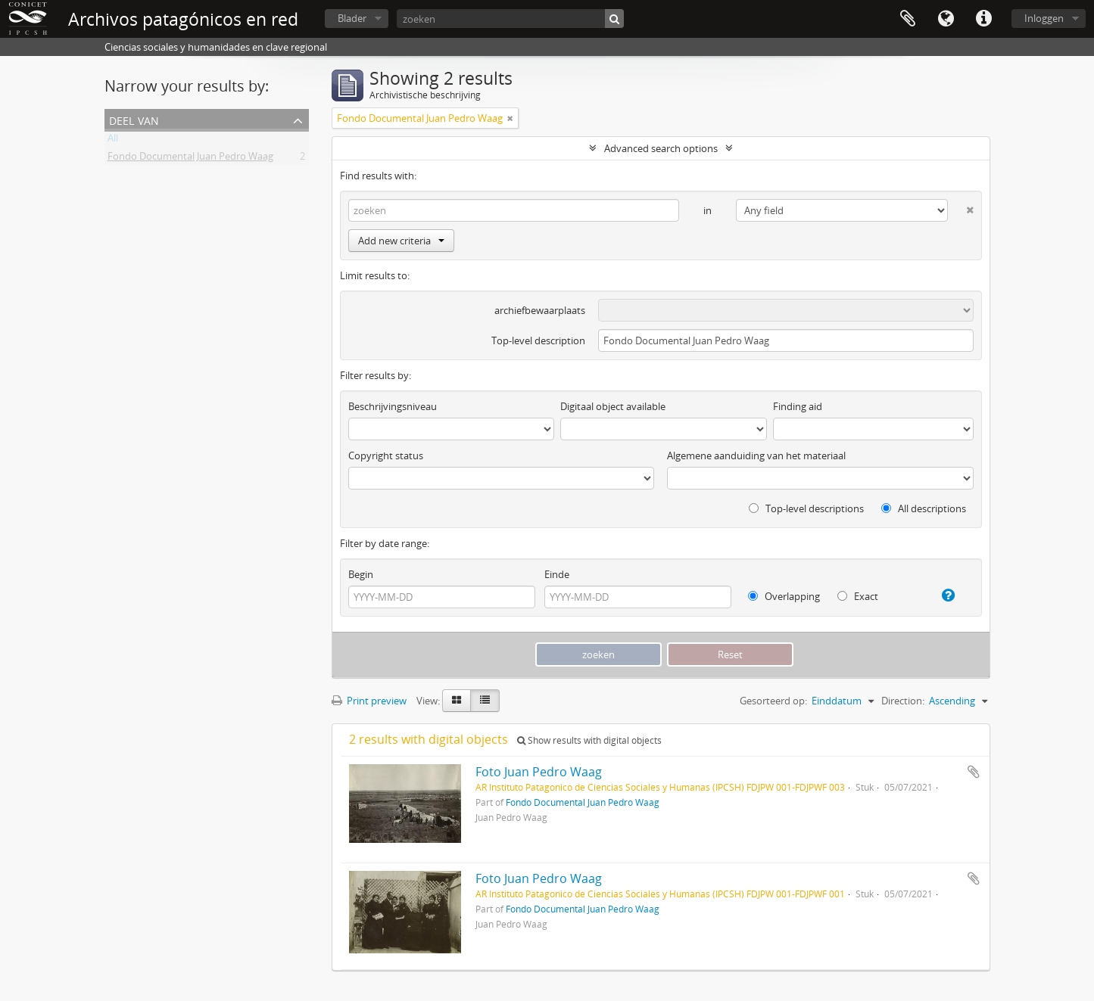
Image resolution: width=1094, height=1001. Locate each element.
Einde (556, 574)
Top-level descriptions (806, 508)
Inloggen (1044, 18)
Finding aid (797, 406)
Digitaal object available (612, 406)
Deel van (134, 119)
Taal (946, 19)
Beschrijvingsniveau (392, 406)
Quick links (983, 19)
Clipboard (908, 19)
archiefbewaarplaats (539, 310)
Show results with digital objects (589, 740)
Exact (857, 596)
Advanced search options (661, 148)
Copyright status (385, 455)
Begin (360, 574)
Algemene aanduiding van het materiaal (756, 455)
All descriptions (923, 508)
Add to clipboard (973, 771)
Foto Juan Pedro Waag (538, 771)
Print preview (369, 700)
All (113, 141)
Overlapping (784, 596)
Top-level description (538, 340)
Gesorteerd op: (773, 700)
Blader (352, 18)
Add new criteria (401, 240)
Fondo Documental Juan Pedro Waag (190, 159)
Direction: (902, 700)
